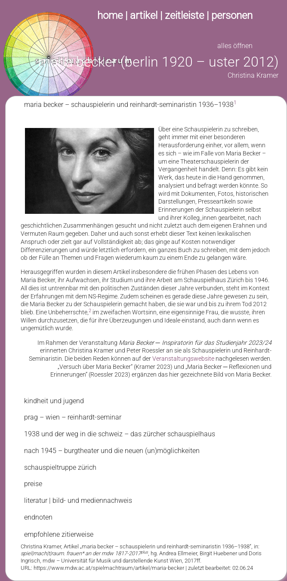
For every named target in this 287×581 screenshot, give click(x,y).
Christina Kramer (253, 75)
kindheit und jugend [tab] (54, 401)
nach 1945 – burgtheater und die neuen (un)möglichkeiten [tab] (112, 451)
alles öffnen (235, 46)
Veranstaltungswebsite (183, 358)
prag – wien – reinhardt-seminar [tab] (72, 417)
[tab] (146, 553)
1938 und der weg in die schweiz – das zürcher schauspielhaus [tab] (119, 434)
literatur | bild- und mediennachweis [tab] (78, 500)
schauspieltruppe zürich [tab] (60, 467)
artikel (143, 15)
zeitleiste (184, 15)
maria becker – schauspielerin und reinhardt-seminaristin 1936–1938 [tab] (130, 104)
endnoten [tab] (38, 517)
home (110, 15)
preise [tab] (33, 484)
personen (232, 15)
